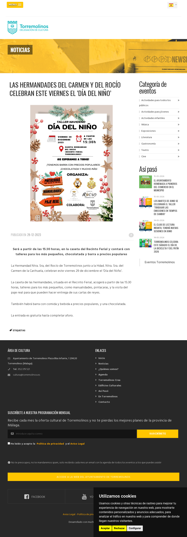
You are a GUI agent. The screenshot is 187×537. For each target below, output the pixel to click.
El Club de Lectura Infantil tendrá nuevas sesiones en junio (166, 228)
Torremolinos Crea (109, 380)
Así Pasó (103, 391)
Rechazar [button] (119, 528)
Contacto (104, 402)
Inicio (101, 358)
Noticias (103, 364)
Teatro (145, 150)
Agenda (103, 375)
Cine (143, 156)
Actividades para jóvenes (155, 112)
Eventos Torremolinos (160, 262)
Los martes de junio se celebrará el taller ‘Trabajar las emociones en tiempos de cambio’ (166, 207)
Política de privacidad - (89, 514)
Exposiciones (148, 131)
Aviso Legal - (70, 514)
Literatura (146, 137)
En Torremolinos (108, 397)
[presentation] (35, 453)
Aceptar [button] (105, 528)
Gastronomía (148, 144)
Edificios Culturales (109, 386)
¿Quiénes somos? (108, 369)
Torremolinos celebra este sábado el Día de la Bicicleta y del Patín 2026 (166, 246)
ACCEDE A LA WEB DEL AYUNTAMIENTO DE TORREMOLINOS (93, 477)
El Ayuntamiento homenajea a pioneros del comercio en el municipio (165, 185)
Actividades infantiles (153, 118)
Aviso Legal (77, 444)
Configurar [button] (135, 528)
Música (145, 125)
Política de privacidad (50, 444)
